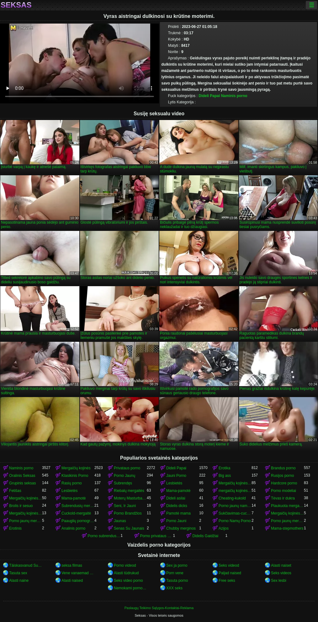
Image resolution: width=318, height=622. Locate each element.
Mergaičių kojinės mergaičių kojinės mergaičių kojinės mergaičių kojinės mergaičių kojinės (25, 513)
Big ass (225, 475)
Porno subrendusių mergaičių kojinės (104, 536)
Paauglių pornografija (77, 521)
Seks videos (281, 573)
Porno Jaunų (124, 475)
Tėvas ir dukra (283, 498)
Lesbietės (174, 483)
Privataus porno (127, 468)
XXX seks (174, 588)
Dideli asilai (175, 498)
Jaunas (120, 521)
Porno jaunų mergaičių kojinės (25, 521)
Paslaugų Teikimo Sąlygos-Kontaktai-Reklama (159, 608)
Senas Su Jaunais (129, 528)
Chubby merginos (181, 528)
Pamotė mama (178, 513)
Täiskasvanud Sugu (25, 565)
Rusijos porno (282, 475)
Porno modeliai (283, 490)
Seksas (16, 5)
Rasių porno (71, 483)
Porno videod (125, 565)
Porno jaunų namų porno (235, 506)
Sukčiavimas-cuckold (235, 513)
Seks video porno (128, 580)
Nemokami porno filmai (130, 588)
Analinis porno (73, 528)
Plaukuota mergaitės (287, 506)
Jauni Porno (176, 475)
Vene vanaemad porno (77, 573)
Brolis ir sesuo (21, 506)
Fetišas (15, 490)
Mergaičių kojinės (76, 468)
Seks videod (229, 565)
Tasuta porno (177, 580)
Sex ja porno (176, 565)
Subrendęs (123, 483)
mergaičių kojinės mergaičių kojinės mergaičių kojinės (235, 490)
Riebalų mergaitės (129, 490)
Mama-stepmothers (287, 528)
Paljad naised (230, 573)
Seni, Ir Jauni (125, 506)
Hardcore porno (284, 483)
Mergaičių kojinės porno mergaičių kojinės (287, 513)
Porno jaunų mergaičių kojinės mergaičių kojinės (287, 521)
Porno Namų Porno (235, 521)
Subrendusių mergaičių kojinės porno (77, 506)
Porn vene (174, 573)
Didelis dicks (176, 506)
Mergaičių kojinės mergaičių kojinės (25, 498)
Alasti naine (19, 580)
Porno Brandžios (128, 513)
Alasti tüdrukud (126, 573)
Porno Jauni (176, 521)
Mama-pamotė (178, 490)
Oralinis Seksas (22, 475)
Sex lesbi (278, 580)
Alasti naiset (281, 565)
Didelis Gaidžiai (205, 536)
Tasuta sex (18, 573)
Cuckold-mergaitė (76, 513)
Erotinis (15, 528)
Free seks (227, 580)
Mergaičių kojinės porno (235, 483)
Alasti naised (72, 580)
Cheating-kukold (232, 498)
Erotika (224, 468)
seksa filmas (71, 565)
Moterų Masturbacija (130, 498)
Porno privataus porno (156, 536)
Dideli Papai (209, 96)
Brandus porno (283, 468)
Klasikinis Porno (74, 475)
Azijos (224, 528)
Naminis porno (234, 96)
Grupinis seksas (22, 483)
